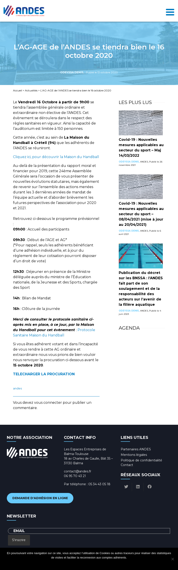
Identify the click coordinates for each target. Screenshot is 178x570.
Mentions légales (134, 455)
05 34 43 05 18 (99, 484)
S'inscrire (19, 540)
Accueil (17, 90)
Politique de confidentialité (141, 460)
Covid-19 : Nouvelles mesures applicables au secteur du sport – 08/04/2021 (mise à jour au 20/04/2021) (141, 214)
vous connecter (48, 402)
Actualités (31, 90)
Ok (71, 563)
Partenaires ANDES (136, 449)
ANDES (17, 388)
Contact (127, 465)
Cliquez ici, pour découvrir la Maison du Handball (56, 157)
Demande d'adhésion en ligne (40, 498)
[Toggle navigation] (170, 11)
